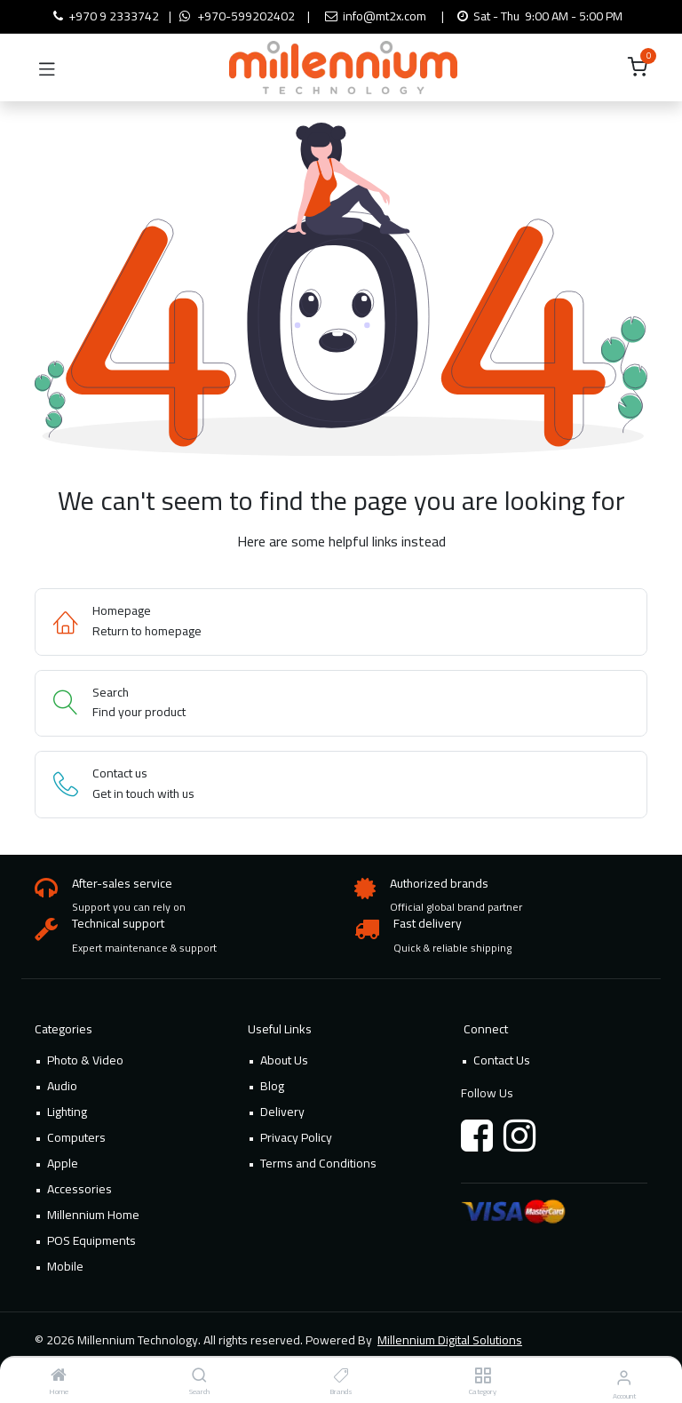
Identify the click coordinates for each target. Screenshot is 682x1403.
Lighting (67, 1111)
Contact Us (501, 1060)
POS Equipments (91, 1240)
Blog (272, 1085)
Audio (62, 1085)
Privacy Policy (296, 1137)
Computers (76, 1137)
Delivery (282, 1111)
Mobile (65, 1266)
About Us (284, 1060)
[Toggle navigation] (47, 67)
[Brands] (341, 1376)
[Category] (482, 1376)
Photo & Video (85, 1060)
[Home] (59, 1376)
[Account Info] (623, 1377)
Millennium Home (93, 1214)
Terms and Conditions (318, 1163)
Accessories (79, 1188)
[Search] (199, 1376)
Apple (62, 1163)
